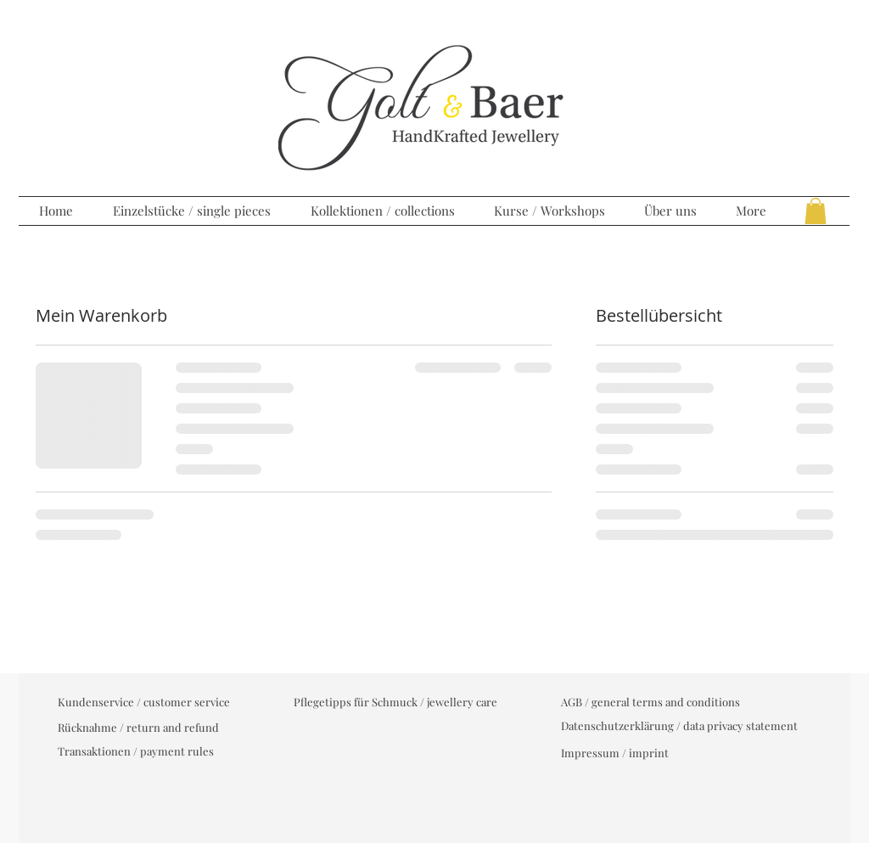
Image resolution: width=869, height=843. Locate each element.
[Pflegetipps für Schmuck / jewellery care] (395, 702)
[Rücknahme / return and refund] (138, 727)
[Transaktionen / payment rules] (136, 751)
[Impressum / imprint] (615, 753)
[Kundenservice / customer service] (144, 702)
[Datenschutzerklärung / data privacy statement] (679, 725)
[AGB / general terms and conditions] (650, 702)
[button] (816, 211)
